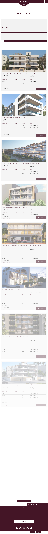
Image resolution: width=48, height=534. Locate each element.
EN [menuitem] (42, 1)
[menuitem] (43, 1)
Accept (33, 532)
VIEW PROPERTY (40, 93)
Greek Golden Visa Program (6, 94)
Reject (38, 532)
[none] (42, 1)
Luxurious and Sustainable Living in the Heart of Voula (19, 78)
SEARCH (26, 41)
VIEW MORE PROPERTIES (24, 500)
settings (16, 532)
